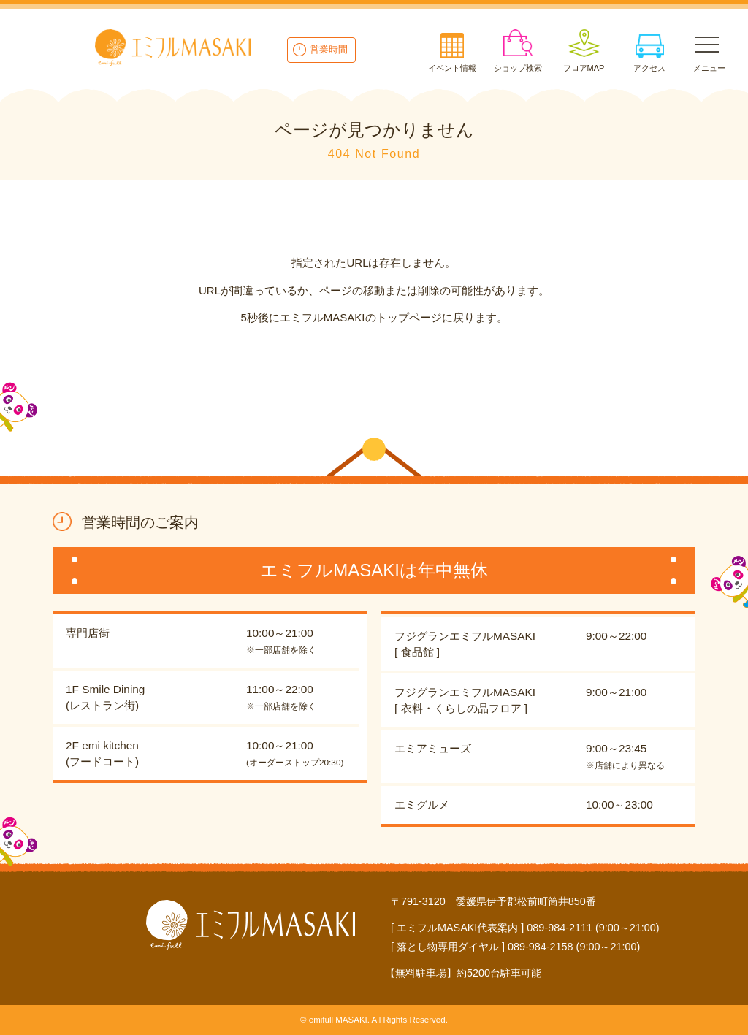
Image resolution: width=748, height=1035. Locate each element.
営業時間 (329, 49)
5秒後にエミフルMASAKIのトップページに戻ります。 (373, 317)
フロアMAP (584, 68)
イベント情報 (452, 68)
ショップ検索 (518, 68)
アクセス (649, 68)
